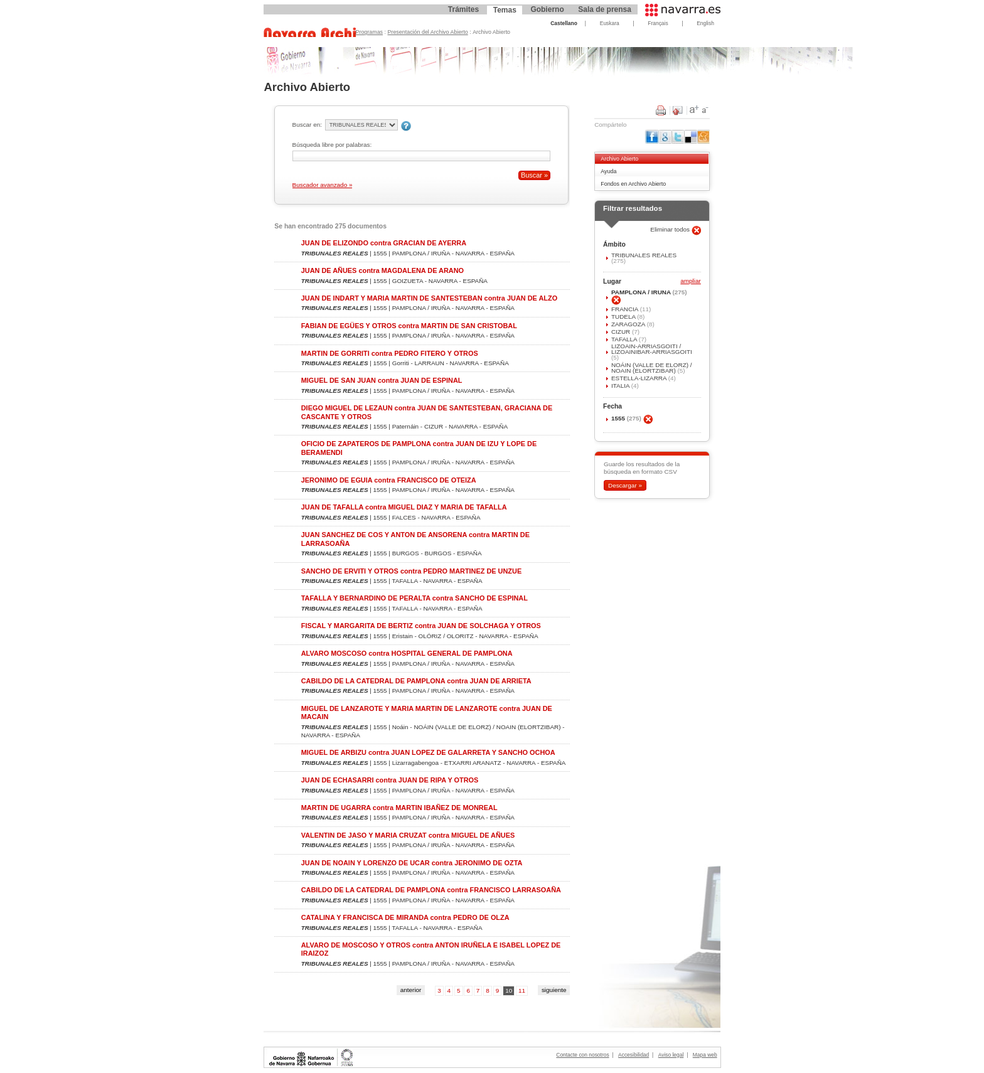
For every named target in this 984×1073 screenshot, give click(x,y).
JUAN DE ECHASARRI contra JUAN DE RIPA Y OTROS (390, 780)
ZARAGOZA (629, 324)
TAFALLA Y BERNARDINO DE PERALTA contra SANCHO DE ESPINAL (414, 598)
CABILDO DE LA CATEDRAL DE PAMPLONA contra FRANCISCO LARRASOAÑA (431, 890)
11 (521, 990)
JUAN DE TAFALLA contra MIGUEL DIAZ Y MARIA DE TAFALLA (404, 507)
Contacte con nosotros (582, 1055)
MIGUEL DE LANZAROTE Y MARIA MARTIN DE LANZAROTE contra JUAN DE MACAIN (426, 712)
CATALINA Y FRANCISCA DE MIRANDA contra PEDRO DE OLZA (405, 917)
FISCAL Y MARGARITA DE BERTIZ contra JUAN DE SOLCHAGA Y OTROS (421, 625)
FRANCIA (625, 309)
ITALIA (621, 385)
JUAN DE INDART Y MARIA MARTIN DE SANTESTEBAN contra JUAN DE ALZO (429, 298)
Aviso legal (671, 1055)
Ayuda (608, 171)
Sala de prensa (604, 9)
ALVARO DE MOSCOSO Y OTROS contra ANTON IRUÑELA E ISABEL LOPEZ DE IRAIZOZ (431, 949)
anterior (411, 989)
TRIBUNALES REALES (643, 255)
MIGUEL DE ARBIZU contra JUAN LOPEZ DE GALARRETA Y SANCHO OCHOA (428, 752)
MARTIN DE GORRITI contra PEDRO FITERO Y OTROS (389, 353)
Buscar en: (307, 124)
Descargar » (625, 485)
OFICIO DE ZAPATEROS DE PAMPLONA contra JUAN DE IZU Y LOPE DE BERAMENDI (419, 448)
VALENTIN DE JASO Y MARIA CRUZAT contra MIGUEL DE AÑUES (408, 835)
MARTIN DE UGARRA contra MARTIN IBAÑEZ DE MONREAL (399, 807)
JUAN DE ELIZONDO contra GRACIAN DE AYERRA (383, 243)
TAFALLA (625, 339)
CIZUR (621, 331)
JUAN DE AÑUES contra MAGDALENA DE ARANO (382, 270)
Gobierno (547, 9)
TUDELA (624, 316)
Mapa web (705, 1055)
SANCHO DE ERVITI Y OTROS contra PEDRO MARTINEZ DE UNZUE (411, 571)
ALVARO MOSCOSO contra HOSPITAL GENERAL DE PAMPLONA (407, 653)
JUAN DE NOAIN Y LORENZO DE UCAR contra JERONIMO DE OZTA (412, 863)
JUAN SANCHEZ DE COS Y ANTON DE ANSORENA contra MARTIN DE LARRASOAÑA (415, 539)
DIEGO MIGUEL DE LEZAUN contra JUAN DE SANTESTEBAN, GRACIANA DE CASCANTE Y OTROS (427, 412)
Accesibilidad (633, 1055)
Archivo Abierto (619, 159)
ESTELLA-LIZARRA (639, 378)
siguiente (554, 989)
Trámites (463, 9)
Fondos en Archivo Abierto (633, 184)
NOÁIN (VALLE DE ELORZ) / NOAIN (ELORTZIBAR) (651, 367)
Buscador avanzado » (322, 184)
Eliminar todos (671, 229)
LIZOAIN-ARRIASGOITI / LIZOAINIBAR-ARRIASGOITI (651, 349)
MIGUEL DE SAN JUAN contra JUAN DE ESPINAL (382, 380)
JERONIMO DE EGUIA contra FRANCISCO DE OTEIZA (388, 480)
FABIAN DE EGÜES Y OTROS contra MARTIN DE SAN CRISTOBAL (409, 325)
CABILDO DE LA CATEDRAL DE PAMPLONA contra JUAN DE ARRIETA (416, 681)
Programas (369, 32)
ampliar (690, 281)
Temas (504, 10)
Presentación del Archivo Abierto (428, 32)
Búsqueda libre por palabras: (332, 144)
